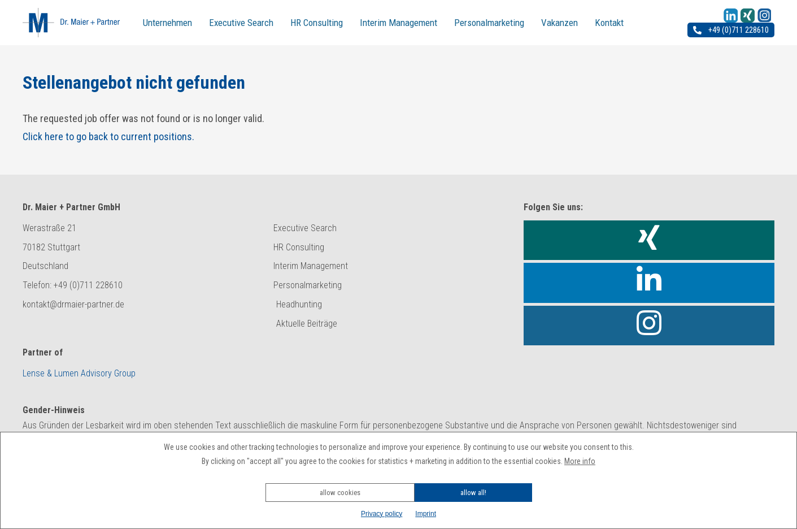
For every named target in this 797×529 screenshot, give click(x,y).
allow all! (473, 492)
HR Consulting (316, 22)
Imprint (425, 514)
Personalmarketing (489, 22)
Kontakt (609, 22)
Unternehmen (167, 22)
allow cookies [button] (340, 492)
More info (579, 461)
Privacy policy (381, 514)
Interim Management (398, 22)
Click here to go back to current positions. (108, 136)
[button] (398, 477)
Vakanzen (559, 22)
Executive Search (241, 22)
